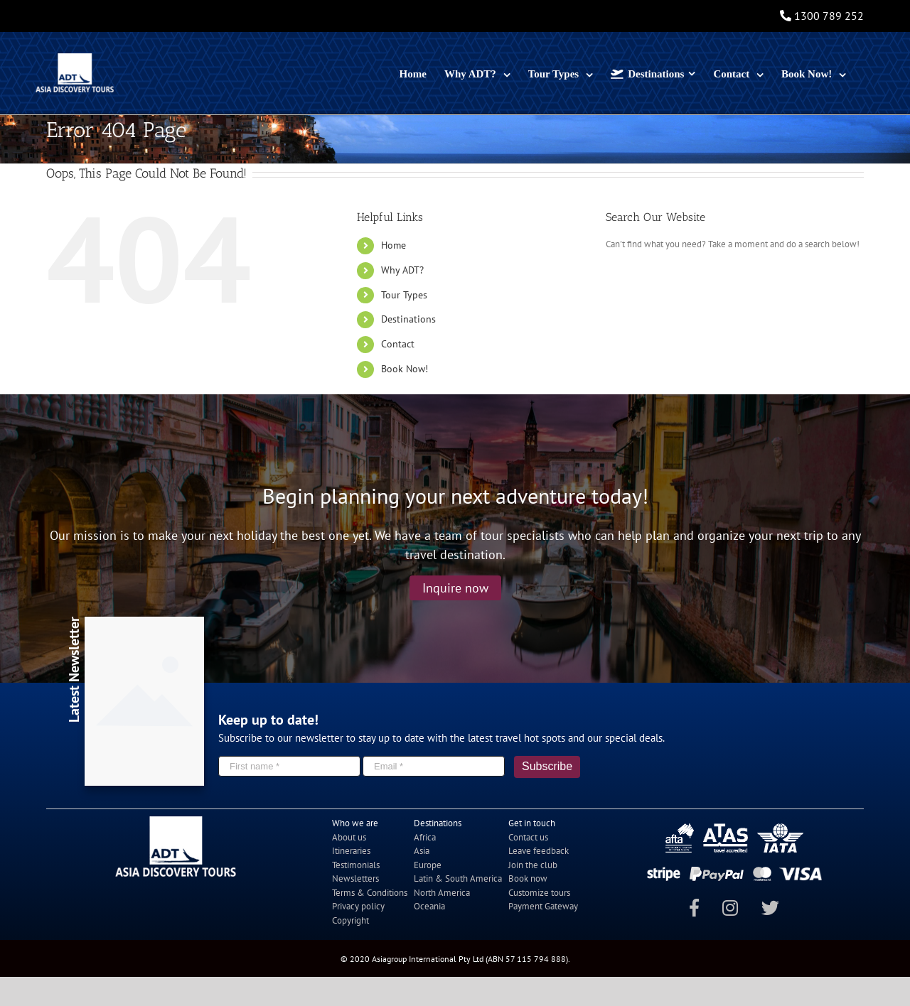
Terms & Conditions (369, 893)
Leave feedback (538, 851)
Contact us (528, 837)
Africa (425, 837)
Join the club (532, 865)
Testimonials (356, 865)
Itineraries (351, 851)
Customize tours (539, 893)
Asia (421, 851)
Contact (397, 343)
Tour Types (404, 294)
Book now (527, 878)
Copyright (350, 920)
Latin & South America (458, 878)
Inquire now (455, 588)
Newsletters (355, 878)
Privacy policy (358, 906)
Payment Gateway (543, 906)
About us (349, 837)
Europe (427, 865)
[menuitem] (413, 73)
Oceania (429, 906)
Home (393, 245)
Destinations (408, 319)
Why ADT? (402, 270)
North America (442, 893)
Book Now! (404, 368)
